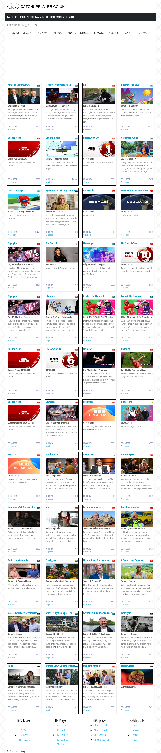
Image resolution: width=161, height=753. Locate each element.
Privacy (134, 739)
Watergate (126, 613)
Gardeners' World (129, 137)
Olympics (12, 243)
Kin (84, 85)
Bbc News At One (91, 137)
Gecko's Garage (15, 190)
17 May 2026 (71, 33)
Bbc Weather (89, 190)
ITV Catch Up (62, 725)
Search (70, 17)
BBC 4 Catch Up (25, 739)
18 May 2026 (57, 33)
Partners (135, 730)
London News (14, 137)
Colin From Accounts (18, 560)
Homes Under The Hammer (96, 560)
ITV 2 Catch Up (62, 730)
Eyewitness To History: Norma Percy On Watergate (60, 192)
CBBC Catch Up (100, 735)
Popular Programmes (32, 17)
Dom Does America (92, 507)
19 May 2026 (42, 33)
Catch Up (12, 17)
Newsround (126, 401)
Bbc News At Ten (129, 243)
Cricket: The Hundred (93, 296)
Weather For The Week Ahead (135, 190)
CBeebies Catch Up (101, 739)
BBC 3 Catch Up (25, 735)
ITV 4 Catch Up (62, 739)
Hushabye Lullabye (130, 85)
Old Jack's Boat (53, 137)
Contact (135, 735)
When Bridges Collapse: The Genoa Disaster (59, 614)
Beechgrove (51, 560)
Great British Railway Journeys (98, 613)
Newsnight (88, 243)
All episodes (12, 129)
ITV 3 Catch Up (62, 735)
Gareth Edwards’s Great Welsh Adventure (22, 614)
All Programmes (55, 17)
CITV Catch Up (62, 744)
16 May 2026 (85, 33)
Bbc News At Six (53, 349)
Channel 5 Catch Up (102, 730)
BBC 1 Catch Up (25, 725)
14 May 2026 (113, 33)
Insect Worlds (127, 665)
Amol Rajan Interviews (19, 85)
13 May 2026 (127, 33)
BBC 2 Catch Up (25, 730)
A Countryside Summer (132, 560)
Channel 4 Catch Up (102, 725)
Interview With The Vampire (21, 507)
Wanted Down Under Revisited (60, 665)
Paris (10, 665)
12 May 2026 (141, 33)
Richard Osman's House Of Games (58, 86)
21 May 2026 (14, 33)
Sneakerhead (52, 454)
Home (134, 725)
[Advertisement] (80, 59)
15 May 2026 (99, 33)
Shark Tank (88, 454)
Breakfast (88, 401)
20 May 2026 (28, 33)
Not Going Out (128, 454)
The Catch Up (52, 243)
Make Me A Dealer (92, 665)
